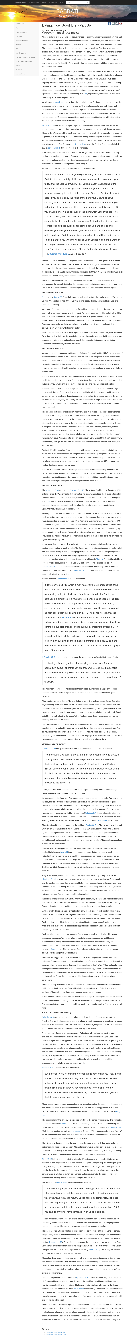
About (61, 2)
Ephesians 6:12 (55, 1242)
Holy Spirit (67, 617)
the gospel (75, 1131)
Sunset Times (53, 2)
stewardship (79, 1289)
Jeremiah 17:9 (58, 102)
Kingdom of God (49, 879)
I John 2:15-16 (94, 1249)
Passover (18, 44)
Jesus (44, 297)
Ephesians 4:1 (48, 1017)
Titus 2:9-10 (47, 1159)
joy (60, 249)
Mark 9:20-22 (61, 1182)
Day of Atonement (21, 53)
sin (71, 517)
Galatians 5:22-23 (76, 490)
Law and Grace (20, 74)
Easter (18, 65)
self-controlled (54, 148)
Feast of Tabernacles (22, 40)
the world (64, 852)
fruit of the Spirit (52, 490)
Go (87, 2)
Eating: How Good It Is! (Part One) (56, 1332)
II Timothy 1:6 (79, 144)
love (48, 501)
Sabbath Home (20, 2)
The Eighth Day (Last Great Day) (25, 57)
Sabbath (18, 49)
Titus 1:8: (100, 559)
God (85, 94)
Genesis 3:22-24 (49, 749)
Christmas (19, 70)
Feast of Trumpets (21, 32)
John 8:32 (58, 297)
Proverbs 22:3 (48, 125)
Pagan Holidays (20, 28)
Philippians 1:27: (114, 1127)
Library (44, 2)
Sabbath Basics (34, 2)
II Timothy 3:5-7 (48, 657)
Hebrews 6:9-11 (48, 1068)
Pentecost (19, 36)
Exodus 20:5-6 (92, 825)
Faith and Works (20, 24)
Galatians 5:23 (63, 579)
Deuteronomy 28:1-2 (58, 253)
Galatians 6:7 (90, 813)
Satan (53, 949)
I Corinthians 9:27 (79, 570)
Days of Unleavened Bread (24, 61)
